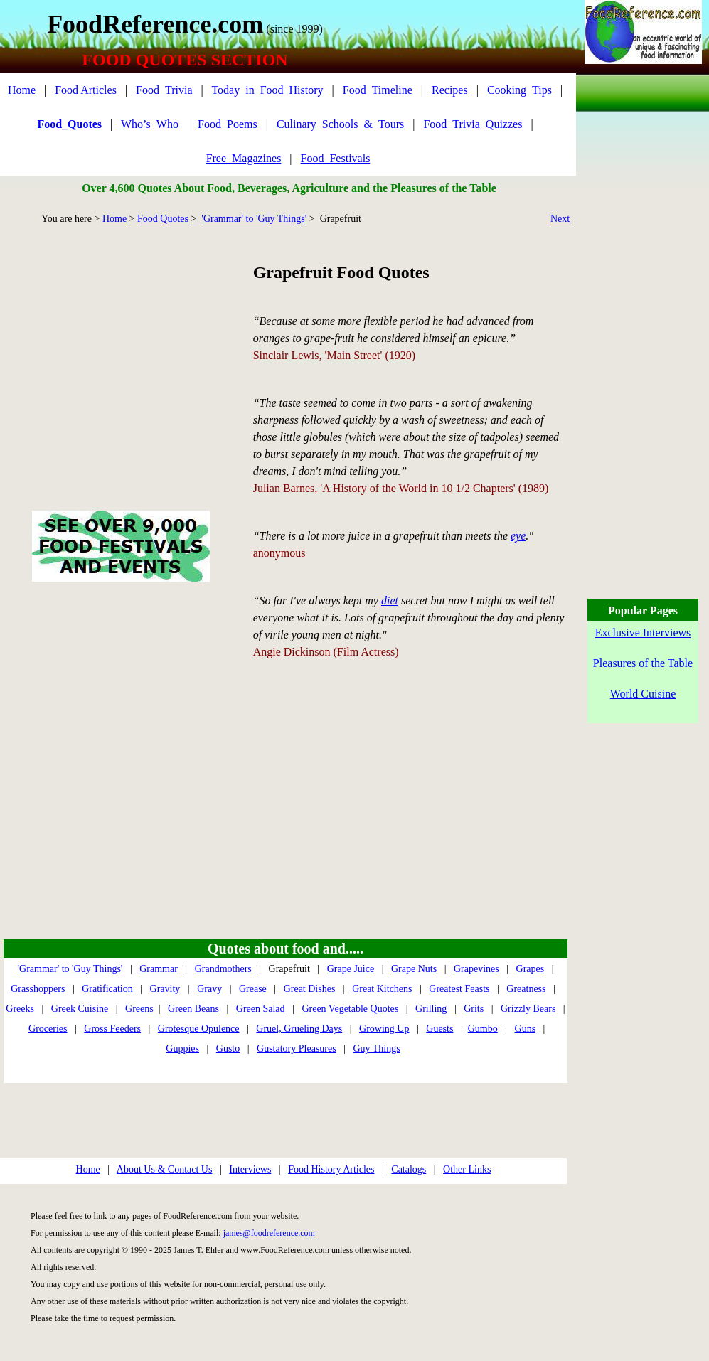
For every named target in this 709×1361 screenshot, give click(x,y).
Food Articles (86, 90)
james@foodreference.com (269, 1233)
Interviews (250, 1169)
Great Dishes (310, 988)
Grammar (158, 969)
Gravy (209, 988)
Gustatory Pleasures (296, 1048)
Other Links (467, 1169)
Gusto (228, 1048)
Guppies (182, 1048)
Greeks (20, 1008)
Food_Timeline (377, 90)
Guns (525, 1028)
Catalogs (408, 1169)
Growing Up (384, 1028)
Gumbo (483, 1028)
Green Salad (260, 1008)
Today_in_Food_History (267, 90)
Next (560, 218)
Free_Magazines (244, 158)
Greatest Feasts (459, 988)
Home (22, 90)
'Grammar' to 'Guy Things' (253, 218)
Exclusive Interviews (643, 632)
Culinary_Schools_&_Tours (340, 124)
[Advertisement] (120, 351)
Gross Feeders (112, 1028)
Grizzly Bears (528, 1008)
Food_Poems (227, 124)
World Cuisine (643, 694)
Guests (439, 1028)
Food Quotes (162, 218)
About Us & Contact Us (165, 1169)
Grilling (431, 1008)
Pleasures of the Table (643, 663)
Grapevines (476, 969)
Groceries (47, 1028)
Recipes (450, 90)
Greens (139, 1008)
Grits (474, 1008)
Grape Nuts (414, 969)
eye (518, 536)
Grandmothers (223, 969)
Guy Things (376, 1048)
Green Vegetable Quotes (350, 1008)
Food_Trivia (164, 90)
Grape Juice (350, 969)
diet (389, 600)
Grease (253, 988)
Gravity (165, 988)
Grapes (530, 969)
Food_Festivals (336, 158)
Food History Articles (331, 1169)
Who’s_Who (149, 124)
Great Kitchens (382, 988)
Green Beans (193, 1008)
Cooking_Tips (519, 90)
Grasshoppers (38, 988)
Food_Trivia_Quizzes (472, 124)
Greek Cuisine (79, 1008)
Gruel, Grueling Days (299, 1028)
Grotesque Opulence (199, 1028)
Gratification (107, 988)
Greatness (525, 988)
